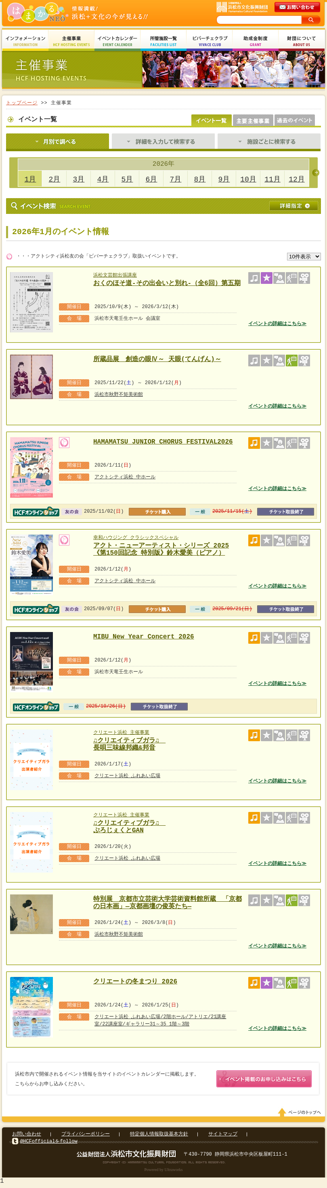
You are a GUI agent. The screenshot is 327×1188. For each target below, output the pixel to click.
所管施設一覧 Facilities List (163, 41)
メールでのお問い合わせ (298, 7)
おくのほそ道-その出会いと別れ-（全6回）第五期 (167, 283)
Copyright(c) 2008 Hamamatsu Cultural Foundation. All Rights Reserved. (163, 1164)
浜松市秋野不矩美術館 (118, 394)
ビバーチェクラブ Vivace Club (210, 41)
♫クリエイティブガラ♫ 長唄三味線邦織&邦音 (130, 743)
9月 (224, 179)
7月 (176, 179)
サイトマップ (222, 1135)
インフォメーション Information (25, 41)
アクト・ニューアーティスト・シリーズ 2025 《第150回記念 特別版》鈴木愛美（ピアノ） (161, 548)
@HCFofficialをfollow (49, 1142)
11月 (272, 179)
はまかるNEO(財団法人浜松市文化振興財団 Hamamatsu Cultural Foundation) (95, 13)
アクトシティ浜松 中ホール (124, 477)
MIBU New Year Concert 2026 (143, 636)
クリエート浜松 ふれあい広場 (127, 775)
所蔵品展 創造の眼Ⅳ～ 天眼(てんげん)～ (157, 359)
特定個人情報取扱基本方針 (159, 1135)
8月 (200, 179)
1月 (30, 179)
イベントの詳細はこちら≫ (277, 323)
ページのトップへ (301, 1114)
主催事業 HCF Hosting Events (71, 41)
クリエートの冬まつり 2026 (135, 981)
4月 (103, 179)
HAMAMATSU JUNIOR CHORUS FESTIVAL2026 (163, 442)
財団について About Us (302, 41)
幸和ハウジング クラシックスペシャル (135, 537)
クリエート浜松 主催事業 (121, 732)
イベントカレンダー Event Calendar (117, 41)
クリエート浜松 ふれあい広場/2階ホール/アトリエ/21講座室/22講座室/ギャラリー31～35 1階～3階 (160, 1020)
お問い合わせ (26, 1135)
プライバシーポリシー (85, 1135)
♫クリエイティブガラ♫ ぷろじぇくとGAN (130, 826)
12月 (297, 179)
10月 (248, 179)
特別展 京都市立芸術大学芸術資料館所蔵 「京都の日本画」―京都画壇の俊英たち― (167, 902)
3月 (79, 179)
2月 (55, 179)
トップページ (22, 102)
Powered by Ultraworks (164, 1171)
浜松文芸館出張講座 (115, 275)
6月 (151, 179)
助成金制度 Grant (256, 41)
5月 (127, 179)
